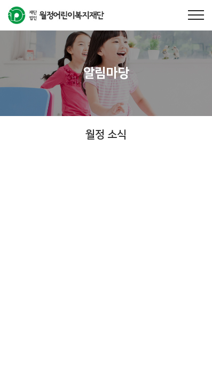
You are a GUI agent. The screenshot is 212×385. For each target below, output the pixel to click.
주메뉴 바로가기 (0, 0)
